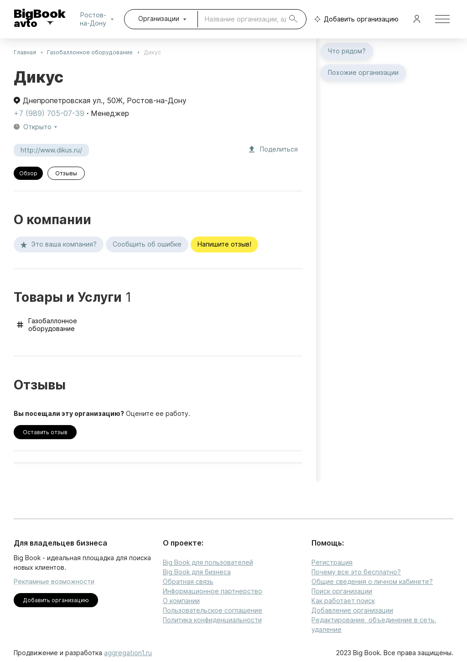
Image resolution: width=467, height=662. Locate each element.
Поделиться (273, 149)
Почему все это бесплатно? (356, 572)
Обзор (28, 173)
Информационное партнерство (212, 591)
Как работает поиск (343, 600)
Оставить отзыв (45, 432)
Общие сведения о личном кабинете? (372, 581)
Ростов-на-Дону (98, 19)
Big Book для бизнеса (197, 572)
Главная (25, 52)
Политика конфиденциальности (212, 620)
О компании (181, 600)
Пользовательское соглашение (212, 610)
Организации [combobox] (158, 18)
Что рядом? (347, 51)
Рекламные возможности (54, 581)
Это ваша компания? (59, 244)
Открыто (41, 127)
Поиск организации (341, 591)
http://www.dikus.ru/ (51, 150)
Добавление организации (352, 610)
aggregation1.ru (128, 653)
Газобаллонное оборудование (90, 52)
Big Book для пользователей (208, 562)
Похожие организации (363, 72)
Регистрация (332, 562)
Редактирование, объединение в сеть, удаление (373, 624)
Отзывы (66, 173)
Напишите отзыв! (224, 244)
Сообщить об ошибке (147, 244)
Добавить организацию (354, 19)
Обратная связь (188, 581)
